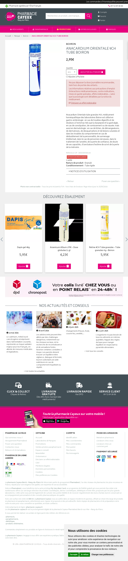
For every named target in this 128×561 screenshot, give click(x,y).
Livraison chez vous (105, 441)
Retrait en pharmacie (105, 438)
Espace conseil (42, 450)
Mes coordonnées (74, 441)
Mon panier (71, 447)
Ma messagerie (72, 453)
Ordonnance (41, 456)
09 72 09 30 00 (110, 388)
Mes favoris (71, 450)
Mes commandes (73, 444)
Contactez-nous (12, 447)
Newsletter (40, 453)
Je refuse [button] (85, 554)
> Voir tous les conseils (94, 351)
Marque (17, 36)
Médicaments (17, 29)
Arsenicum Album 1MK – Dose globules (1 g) (64, 249)
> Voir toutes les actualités (34, 371)
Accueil (8, 36)
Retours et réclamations (15, 450)
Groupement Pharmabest (16, 441)
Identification (71, 438)
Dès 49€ (49, 391)
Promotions (64, 29)
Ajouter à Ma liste (75, 77)
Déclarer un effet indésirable (83, 103)
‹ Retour (70, 181)
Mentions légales (43, 466)
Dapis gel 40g (23, 247)
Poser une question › (111, 181)
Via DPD (79, 388)
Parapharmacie (40, 29)
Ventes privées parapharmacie (48, 447)
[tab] (93, 171)
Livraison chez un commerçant (104, 445)
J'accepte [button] (73, 554)
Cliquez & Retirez (18, 388)
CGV (37, 463)
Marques (111, 29)
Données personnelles (45, 469)
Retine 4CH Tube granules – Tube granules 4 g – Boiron (104, 249)
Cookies (39, 472)
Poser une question (13, 444)
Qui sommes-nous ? (14, 438)
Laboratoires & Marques (46, 441)
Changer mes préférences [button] (103, 554)
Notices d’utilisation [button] (82, 171)
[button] (71, 72)
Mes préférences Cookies (46, 475)
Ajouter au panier (91, 72)
